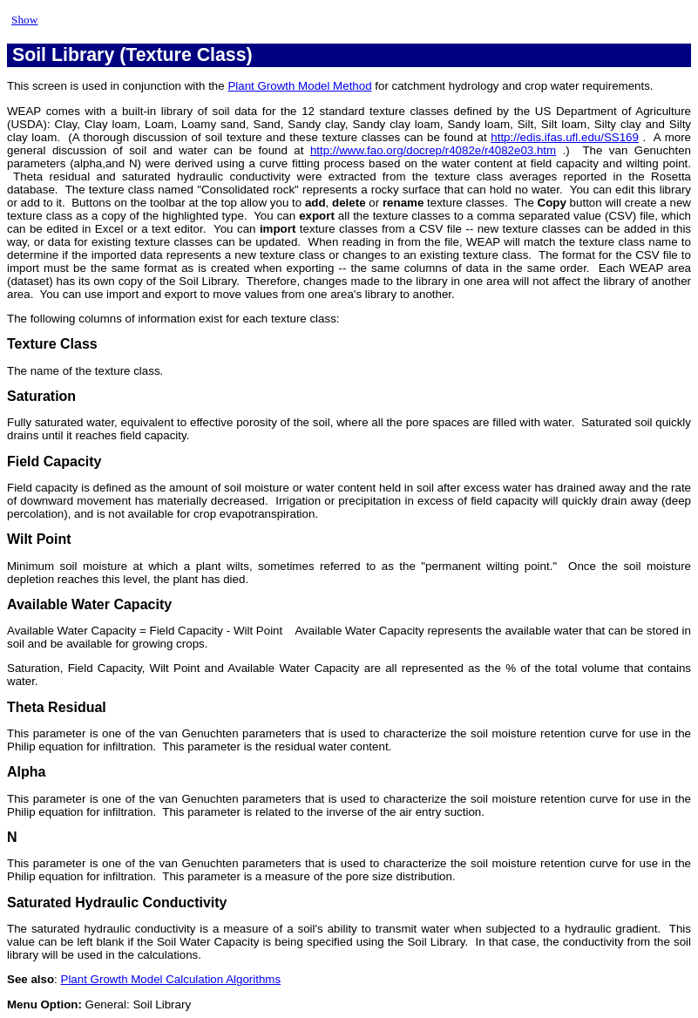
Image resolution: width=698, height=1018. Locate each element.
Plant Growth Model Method (299, 85)
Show (24, 19)
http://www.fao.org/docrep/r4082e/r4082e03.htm (433, 150)
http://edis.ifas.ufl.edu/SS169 (565, 137)
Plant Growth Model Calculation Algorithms (171, 979)
